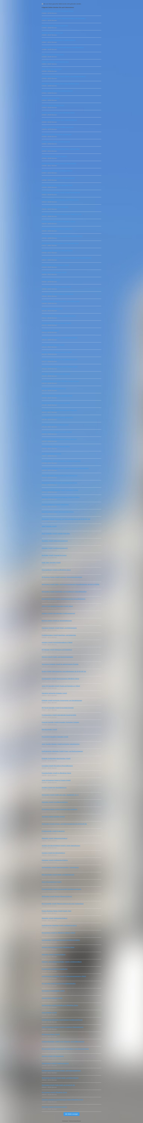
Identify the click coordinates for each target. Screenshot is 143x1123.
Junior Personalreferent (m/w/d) (51, 454)
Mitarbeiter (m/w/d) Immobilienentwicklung (55, 802)
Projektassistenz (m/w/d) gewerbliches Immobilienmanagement (61, 461)
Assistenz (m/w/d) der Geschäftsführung (54, 787)
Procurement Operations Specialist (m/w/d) (55, 737)
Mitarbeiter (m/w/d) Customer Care (52, 33)
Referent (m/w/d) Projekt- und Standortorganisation (57, 657)
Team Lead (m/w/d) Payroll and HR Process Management (59, 475)
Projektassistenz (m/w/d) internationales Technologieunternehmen (62, 236)
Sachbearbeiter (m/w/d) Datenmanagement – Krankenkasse (60, 867)
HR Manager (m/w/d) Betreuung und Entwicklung (57, 649)
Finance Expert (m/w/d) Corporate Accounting (56, 403)
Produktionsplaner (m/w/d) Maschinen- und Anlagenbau (59, 635)
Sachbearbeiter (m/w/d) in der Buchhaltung (55, 207)
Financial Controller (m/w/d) (50, 330)
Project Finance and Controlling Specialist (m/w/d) (57, 185)
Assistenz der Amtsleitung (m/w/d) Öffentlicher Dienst (58, 112)
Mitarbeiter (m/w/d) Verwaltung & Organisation (56, 374)
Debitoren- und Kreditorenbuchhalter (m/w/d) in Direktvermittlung (62, 962)
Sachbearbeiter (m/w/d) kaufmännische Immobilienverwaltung (61, 940)
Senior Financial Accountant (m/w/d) (53, 54)
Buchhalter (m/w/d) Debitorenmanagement (55, 25)
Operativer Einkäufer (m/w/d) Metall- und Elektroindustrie (59, 628)
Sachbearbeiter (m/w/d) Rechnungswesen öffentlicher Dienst (60, 679)
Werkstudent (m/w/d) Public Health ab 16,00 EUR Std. (58, 1085)
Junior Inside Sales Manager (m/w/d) (53, 345)
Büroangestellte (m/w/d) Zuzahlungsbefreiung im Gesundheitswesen (63, 47)
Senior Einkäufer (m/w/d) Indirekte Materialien (56, 533)
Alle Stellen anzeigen (71, 1114)
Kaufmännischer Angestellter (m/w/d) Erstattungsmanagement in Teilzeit (64, 976)
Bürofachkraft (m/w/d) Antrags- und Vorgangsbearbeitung (59, 120)
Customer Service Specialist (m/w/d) (53, 105)
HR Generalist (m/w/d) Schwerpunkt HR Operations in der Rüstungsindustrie (65, 1049)
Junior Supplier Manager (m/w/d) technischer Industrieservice (61, 744)
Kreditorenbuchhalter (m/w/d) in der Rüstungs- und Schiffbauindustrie (63, 1041)
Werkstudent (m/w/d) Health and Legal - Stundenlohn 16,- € (60, 795)
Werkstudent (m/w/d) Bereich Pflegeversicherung (57, 896)
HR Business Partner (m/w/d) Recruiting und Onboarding (59, 410)
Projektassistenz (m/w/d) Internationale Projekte (56, 323)
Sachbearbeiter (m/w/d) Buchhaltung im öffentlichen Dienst (60, 1005)
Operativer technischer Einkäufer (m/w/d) (54, 693)
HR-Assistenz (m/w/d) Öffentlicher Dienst (54, 1092)
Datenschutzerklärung (75, 1121)
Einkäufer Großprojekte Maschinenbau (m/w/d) (56, 758)
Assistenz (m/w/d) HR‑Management (53, 1056)
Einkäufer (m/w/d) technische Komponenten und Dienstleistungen (62, 700)
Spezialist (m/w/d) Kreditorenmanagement (55, 548)
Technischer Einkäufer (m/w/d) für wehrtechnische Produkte (60, 664)
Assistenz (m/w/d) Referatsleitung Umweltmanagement (59, 40)
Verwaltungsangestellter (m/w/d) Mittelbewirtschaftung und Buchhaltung (64, 18)
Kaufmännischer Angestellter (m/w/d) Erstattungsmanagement (61, 192)
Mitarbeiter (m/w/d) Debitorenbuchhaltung (54, 838)
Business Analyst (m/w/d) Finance (52, 308)
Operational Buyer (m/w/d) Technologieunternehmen (58, 512)
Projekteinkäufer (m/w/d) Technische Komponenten (57, 417)
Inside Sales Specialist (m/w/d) (51, 562)
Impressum (65, 1121)
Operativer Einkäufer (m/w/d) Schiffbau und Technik (57, 127)
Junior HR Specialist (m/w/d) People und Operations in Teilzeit (61, 686)
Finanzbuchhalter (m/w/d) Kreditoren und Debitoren (57, 294)
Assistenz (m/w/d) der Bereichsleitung (53, 853)
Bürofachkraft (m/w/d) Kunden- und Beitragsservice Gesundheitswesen (63, 599)
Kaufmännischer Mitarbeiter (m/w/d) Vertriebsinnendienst (59, 925)
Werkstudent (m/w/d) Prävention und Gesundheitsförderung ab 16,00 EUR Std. (66, 519)
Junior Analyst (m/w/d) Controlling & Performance (57, 229)
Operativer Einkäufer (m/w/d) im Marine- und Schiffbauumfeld (60, 301)
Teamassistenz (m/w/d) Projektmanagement (55, 1063)
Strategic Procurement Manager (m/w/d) (54, 272)
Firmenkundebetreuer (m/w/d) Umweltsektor (55, 504)
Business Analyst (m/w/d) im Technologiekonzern (57, 620)
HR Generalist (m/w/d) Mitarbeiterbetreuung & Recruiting (59, 439)
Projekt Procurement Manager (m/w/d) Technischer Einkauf (60, 490)
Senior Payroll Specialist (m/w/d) (52, 69)
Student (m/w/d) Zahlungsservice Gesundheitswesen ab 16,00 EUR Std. (64, 671)
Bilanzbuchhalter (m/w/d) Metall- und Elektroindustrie (58, 874)
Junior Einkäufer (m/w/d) (49, 1012)
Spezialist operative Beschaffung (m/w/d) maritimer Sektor (59, 366)
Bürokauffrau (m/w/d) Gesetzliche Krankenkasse (57, 134)
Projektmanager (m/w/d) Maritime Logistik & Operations (59, 316)
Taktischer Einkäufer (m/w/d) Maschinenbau (55, 62)
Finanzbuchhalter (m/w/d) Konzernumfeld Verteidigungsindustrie (61, 889)
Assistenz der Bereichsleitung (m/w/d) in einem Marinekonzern (61, 845)
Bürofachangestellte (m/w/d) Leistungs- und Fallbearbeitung (60, 200)
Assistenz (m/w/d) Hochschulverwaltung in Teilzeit (57, 642)
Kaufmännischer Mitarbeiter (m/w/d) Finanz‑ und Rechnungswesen (62, 751)
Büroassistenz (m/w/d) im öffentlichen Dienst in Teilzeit (58, 933)
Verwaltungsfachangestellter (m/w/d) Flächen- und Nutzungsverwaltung (64, 76)
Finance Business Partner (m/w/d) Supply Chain (56, 911)
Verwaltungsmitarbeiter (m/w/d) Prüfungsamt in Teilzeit (58, 221)
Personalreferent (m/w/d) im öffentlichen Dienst (56, 570)
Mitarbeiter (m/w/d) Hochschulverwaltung (54, 1107)
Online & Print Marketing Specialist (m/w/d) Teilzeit (57, 606)
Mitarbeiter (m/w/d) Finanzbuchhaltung (53, 954)
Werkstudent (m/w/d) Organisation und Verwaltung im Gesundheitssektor (64, 591)
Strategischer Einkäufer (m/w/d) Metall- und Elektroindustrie (60, 1078)
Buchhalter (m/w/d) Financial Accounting (54, 555)
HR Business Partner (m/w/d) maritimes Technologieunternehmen (62, 577)
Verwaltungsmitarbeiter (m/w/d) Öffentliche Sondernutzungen (60, 381)
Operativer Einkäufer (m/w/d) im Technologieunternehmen (59, 359)
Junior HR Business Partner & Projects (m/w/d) (56, 780)
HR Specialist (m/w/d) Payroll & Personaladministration (59, 983)
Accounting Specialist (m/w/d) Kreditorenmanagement (58, 178)
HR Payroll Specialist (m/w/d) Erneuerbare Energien (58, 708)
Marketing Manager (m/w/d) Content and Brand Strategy (59, 163)
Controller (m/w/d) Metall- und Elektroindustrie (56, 141)
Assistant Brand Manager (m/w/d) (52, 998)
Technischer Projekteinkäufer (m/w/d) (53, 991)
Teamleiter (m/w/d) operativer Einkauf (53, 816)
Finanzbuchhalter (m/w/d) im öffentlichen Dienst (56, 773)
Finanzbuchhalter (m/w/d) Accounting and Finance (57, 250)
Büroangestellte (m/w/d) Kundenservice (54, 388)
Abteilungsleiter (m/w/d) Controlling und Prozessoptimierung (60, 243)
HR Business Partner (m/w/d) (51, 279)
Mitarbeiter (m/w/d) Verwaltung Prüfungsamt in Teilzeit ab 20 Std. (62, 214)
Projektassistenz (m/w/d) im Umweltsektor (55, 969)
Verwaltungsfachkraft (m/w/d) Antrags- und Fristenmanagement (61, 1070)
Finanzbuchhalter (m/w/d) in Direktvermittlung (56, 446)
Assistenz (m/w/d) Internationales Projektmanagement (58, 613)
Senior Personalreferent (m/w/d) (51, 882)
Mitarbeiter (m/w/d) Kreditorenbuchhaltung (55, 860)
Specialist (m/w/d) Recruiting (50, 98)
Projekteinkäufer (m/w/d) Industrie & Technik (55, 265)
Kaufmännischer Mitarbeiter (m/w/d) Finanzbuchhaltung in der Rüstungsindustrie (66, 258)
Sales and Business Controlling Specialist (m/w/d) (57, 395)
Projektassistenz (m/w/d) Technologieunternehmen (57, 91)
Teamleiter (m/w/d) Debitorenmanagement (55, 541)
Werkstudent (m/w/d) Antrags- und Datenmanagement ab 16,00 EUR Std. (64, 824)
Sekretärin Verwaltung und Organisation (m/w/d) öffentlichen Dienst (62, 1099)
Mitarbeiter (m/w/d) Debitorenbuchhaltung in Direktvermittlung (61, 497)
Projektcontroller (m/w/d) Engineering (53, 831)
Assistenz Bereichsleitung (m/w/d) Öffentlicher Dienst (58, 947)
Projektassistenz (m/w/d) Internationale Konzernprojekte (59, 715)
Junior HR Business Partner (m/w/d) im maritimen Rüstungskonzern (62, 1027)
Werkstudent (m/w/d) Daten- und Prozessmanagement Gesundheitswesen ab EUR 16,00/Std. (71, 584)
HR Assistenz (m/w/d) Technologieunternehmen (56, 287)
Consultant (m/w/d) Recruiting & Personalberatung (57, 766)
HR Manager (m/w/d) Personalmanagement (55, 424)
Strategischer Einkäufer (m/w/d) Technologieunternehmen (59, 483)
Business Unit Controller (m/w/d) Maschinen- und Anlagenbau (61, 149)
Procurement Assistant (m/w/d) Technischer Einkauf (57, 11)
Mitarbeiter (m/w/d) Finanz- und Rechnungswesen (57, 170)
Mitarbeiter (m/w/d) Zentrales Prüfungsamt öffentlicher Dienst (60, 83)
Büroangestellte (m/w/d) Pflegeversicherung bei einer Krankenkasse (63, 903)
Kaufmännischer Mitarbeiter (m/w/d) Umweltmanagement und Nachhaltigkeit (65, 468)
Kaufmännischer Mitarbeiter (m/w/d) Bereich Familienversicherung (62, 1020)
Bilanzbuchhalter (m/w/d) (49, 729)
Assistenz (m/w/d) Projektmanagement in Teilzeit (57, 352)
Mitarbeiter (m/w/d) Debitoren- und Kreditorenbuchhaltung (59, 337)
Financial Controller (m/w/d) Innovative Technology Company (60, 722)
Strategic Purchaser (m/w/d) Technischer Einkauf (57, 432)
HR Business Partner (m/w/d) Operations (54, 156)
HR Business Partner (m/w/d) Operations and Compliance (59, 809)
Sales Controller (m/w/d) (49, 526)
